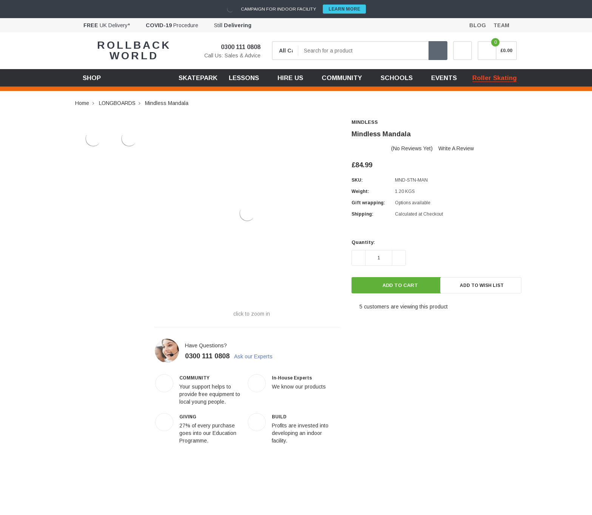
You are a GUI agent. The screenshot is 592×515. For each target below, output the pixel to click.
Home (82, 103)
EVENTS (444, 78)
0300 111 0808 (236, 47)
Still (232, 25)
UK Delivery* (106, 25)
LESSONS (244, 78)
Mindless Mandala (166, 103)
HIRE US (290, 78)
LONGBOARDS (117, 103)
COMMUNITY (342, 78)
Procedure (172, 25)
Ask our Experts (257, 356)
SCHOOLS (397, 78)
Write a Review (456, 148)
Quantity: (363, 242)
